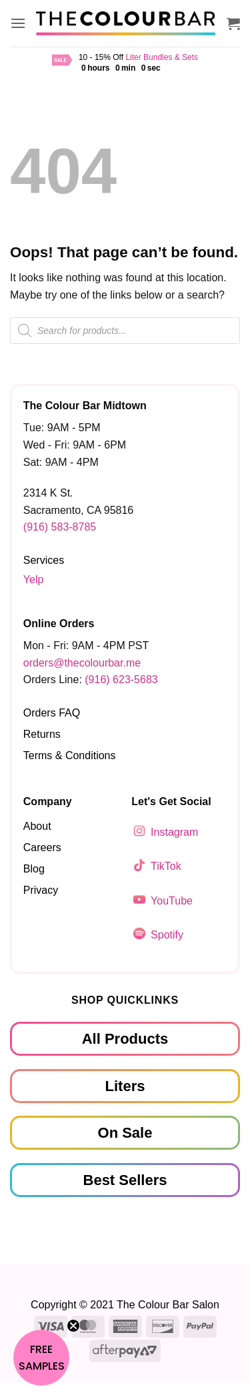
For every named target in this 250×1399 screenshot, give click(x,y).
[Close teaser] (73, 1325)
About (37, 826)
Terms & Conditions (69, 755)
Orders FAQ (51, 712)
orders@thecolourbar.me (82, 663)
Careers (42, 847)
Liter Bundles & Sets (161, 57)
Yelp (33, 579)
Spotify (167, 934)
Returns (42, 734)
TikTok (166, 866)
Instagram (174, 832)
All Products (125, 1038)
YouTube (172, 900)
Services (43, 560)
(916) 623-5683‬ (121, 679)
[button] (18, 23)
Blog (34, 868)
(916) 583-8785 (59, 527)
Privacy (40, 890)
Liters (125, 1085)
